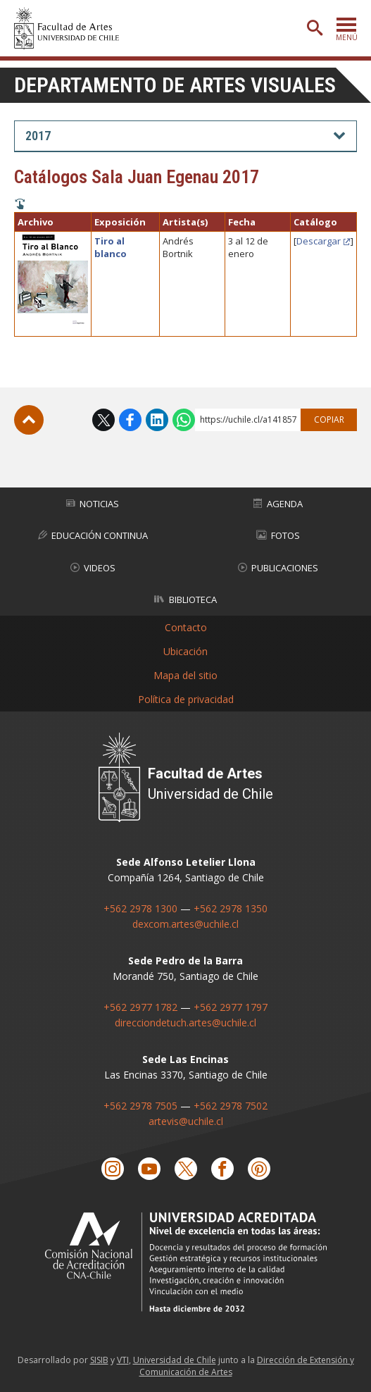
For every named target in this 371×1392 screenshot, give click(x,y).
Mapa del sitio (185, 675)
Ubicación (185, 651)
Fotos (278, 535)
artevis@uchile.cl (186, 1120)
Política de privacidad (186, 699)
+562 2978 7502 (231, 1105)
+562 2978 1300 (140, 907)
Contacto (186, 627)
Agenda (278, 503)
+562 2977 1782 (140, 1006)
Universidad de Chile (174, 1360)
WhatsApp (184, 420)
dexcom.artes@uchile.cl (185, 923)
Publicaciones (278, 567)
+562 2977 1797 (231, 1006)
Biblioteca (185, 599)
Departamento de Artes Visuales (175, 85)
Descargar (318, 241)
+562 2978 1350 (231, 907)
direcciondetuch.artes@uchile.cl (185, 1022)
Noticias (92, 503)
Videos (92, 567)
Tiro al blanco (110, 247)
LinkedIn (157, 420)
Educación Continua (93, 535)
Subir (29, 420)
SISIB (99, 1360)
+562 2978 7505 (140, 1105)
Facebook (130, 420)
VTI (123, 1360)
